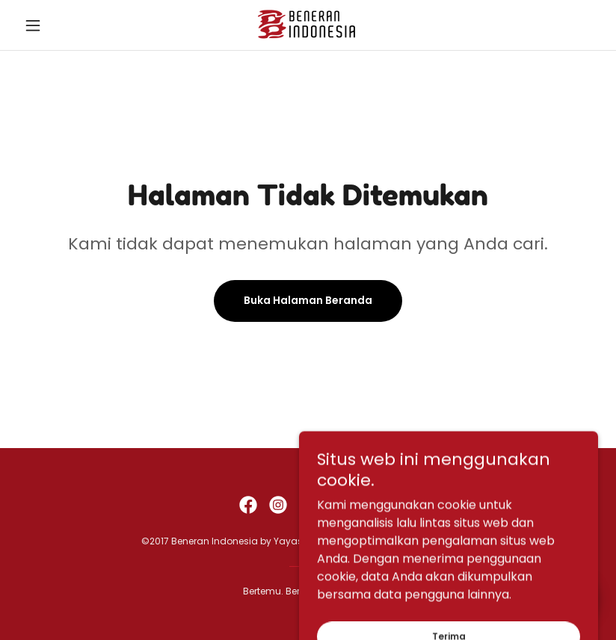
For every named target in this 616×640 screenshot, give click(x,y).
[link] (308, 25)
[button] (61, 25)
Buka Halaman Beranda (308, 300)
